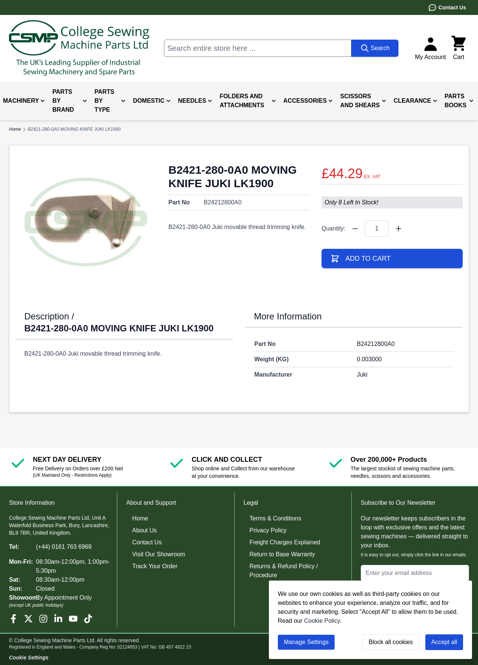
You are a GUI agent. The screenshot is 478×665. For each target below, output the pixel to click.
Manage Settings (306, 642)
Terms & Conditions (275, 518)
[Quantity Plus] (398, 228)
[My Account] (430, 48)
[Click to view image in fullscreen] (85, 222)
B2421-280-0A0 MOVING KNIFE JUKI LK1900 (74, 129)
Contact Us (447, 7)
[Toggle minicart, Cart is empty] (458, 48)
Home (140, 518)
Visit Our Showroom (158, 554)
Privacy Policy (268, 530)
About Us (144, 530)
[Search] (375, 48)
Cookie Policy (322, 621)
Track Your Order (154, 566)
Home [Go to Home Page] (15, 129)
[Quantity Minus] (355, 228)
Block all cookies (391, 642)
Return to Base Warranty (282, 554)
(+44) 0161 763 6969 (63, 547)
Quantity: (333, 228)
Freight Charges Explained (284, 542)
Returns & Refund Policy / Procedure (283, 570)
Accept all (444, 642)
